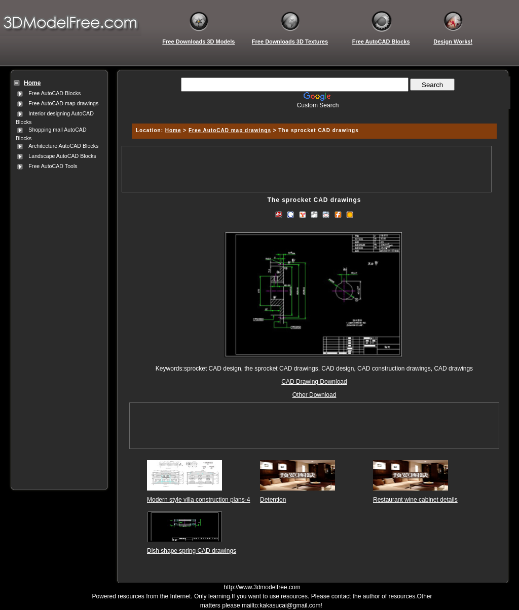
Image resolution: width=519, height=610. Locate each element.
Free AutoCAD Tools (52, 166)
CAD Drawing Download (314, 381)
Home (173, 130)
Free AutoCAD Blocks (54, 93)
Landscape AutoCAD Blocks (62, 156)
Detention (273, 499)
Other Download (314, 394)
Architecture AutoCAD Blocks (63, 146)
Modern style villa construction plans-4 (198, 499)
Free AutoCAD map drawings (63, 103)
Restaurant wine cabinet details (415, 499)
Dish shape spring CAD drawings (191, 550)
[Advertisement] (57, 323)
